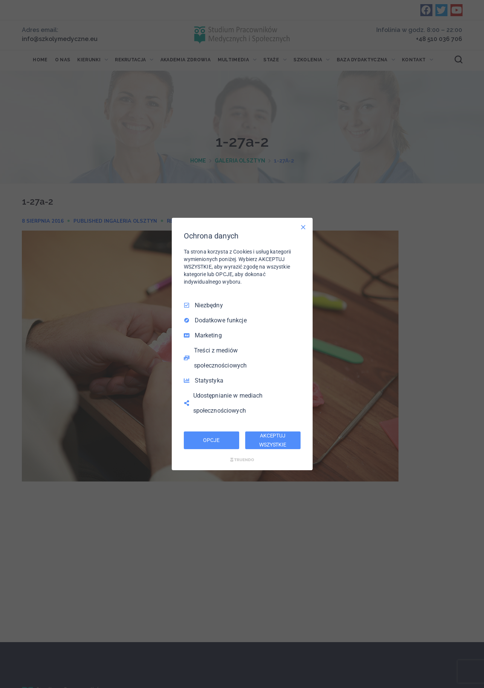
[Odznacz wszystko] (303, 227)
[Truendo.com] (242, 460)
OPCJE (211, 440)
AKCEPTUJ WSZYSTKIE (272, 440)
